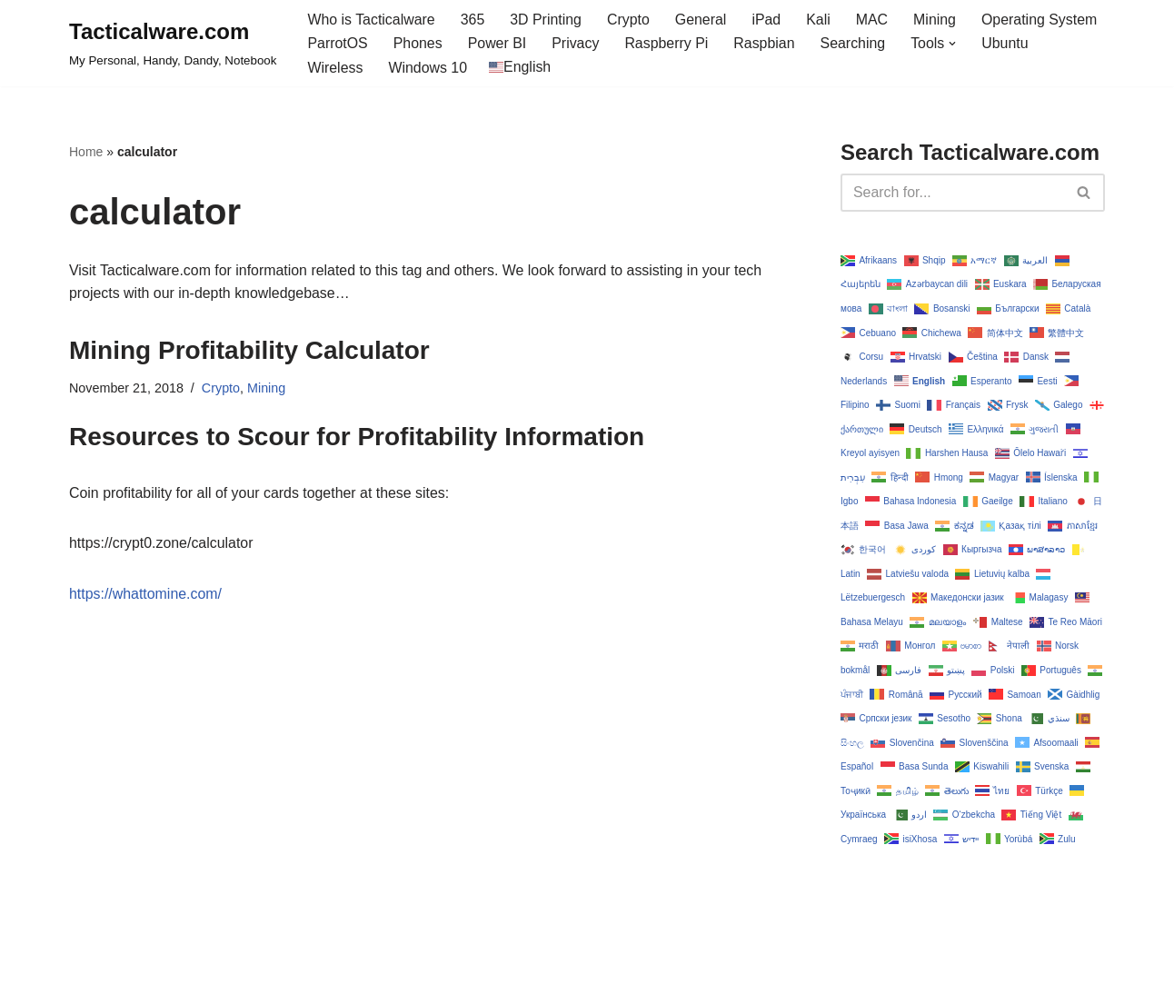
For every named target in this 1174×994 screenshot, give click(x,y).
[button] (955, 43)
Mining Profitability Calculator (249, 351)
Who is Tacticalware (371, 19)
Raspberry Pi (668, 44)
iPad (767, 19)
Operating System (1042, 19)
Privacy (576, 44)
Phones (418, 44)
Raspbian (766, 44)
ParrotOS (337, 44)
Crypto (629, 19)
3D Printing (546, 19)
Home (86, 152)
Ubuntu (1007, 44)
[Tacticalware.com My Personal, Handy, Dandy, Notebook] (172, 44)
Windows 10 (428, 67)
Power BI (497, 44)
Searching (855, 44)
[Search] (952, 193)
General (703, 19)
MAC (874, 19)
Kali (820, 19)
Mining (937, 19)
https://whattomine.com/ (146, 594)
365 (474, 19)
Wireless (335, 67)
